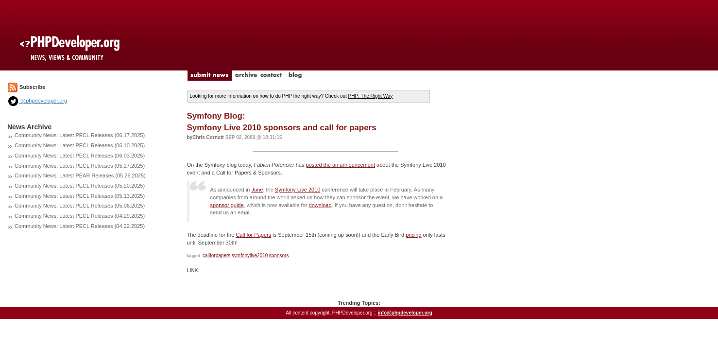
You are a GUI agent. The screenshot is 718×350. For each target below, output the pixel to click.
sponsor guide (227, 205)
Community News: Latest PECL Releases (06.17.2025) (80, 135)
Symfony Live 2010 (298, 189)
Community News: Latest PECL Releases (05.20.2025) (80, 186)
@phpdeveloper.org (37, 101)
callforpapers (216, 255)
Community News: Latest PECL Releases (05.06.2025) (80, 206)
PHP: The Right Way (370, 96)
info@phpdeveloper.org (405, 312)
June (257, 189)
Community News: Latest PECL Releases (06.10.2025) (80, 145)
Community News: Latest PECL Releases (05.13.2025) (80, 196)
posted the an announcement (341, 165)
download (320, 205)
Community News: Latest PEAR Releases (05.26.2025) (80, 175)
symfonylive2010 (250, 255)
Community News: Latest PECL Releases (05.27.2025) (80, 166)
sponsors (279, 255)
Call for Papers (253, 235)
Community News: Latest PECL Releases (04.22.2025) (80, 226)
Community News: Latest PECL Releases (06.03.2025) (80, 155)
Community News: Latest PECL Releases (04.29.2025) (80, 216)
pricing (413, 235)
